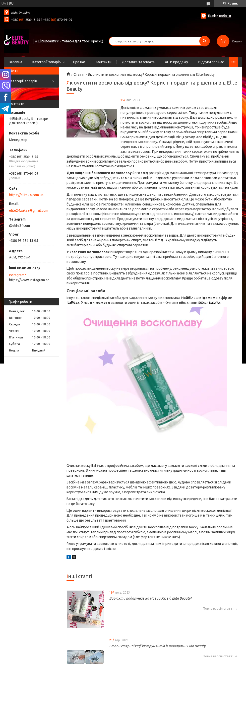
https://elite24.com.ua (26, 195)
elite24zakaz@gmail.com (28, 210)
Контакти (103, 62)
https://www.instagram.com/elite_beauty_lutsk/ (31, 280)
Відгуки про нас (211, 62)
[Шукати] (204, 41)
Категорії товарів (46, 62)
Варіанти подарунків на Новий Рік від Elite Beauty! (150, 598)
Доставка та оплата (138, 62)
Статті (79, 75)
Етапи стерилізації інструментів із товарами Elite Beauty (157, 646)
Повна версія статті (218, 608)
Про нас (79, 62)
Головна (15, 62)
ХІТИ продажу (176, 62)
